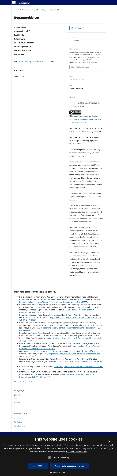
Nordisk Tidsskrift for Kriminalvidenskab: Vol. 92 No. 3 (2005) (61, 302)
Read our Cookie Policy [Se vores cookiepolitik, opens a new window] (76, 452)
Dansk (16, 398)
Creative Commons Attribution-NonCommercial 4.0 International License (85, 119)
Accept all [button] (38, 466)
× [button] (109, 442)
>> (33, 381)
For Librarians (19, 426)
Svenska (17, 402)
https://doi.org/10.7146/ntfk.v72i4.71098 (36, 61)
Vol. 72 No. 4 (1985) (39, 10)
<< (15, 381)
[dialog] (58, 455)
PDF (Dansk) (78, 28)
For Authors (18, 422)
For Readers (18, 418)
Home (16, 10)
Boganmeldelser (26, 302)
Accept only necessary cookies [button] (69, 466)
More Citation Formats (80, 67)
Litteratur (58, 366)
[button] (58, 472)
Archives (25, 10)
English (17, 395)
